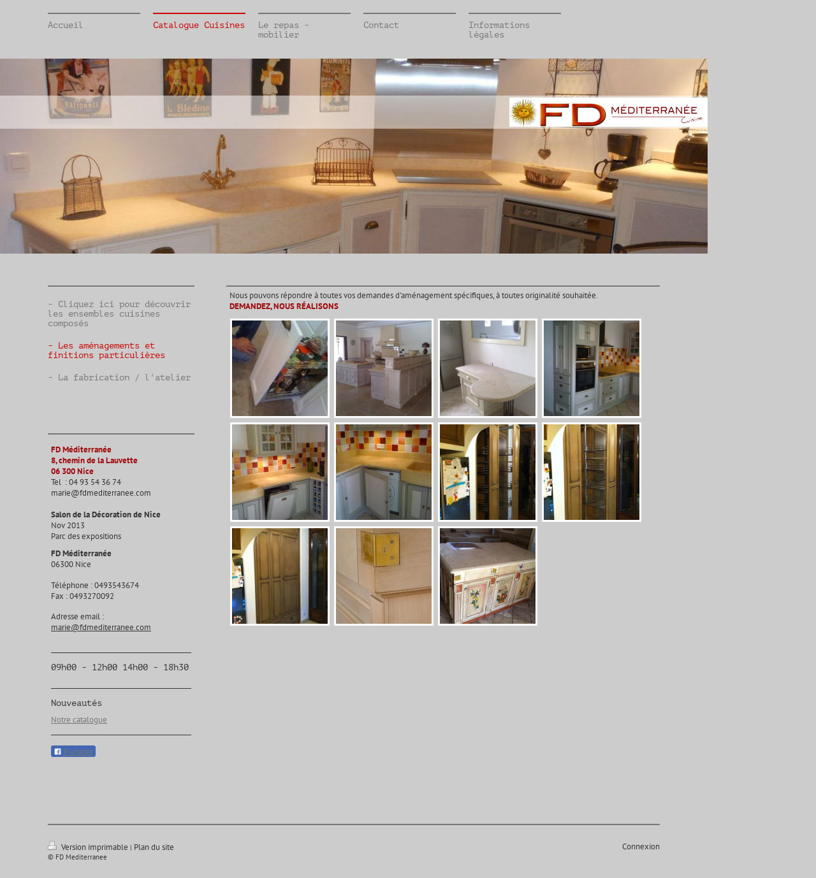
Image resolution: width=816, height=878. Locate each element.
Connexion (641, 846)
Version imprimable (89, 847)
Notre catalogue (79, 719)
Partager (73, 751)
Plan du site (154, 847)
